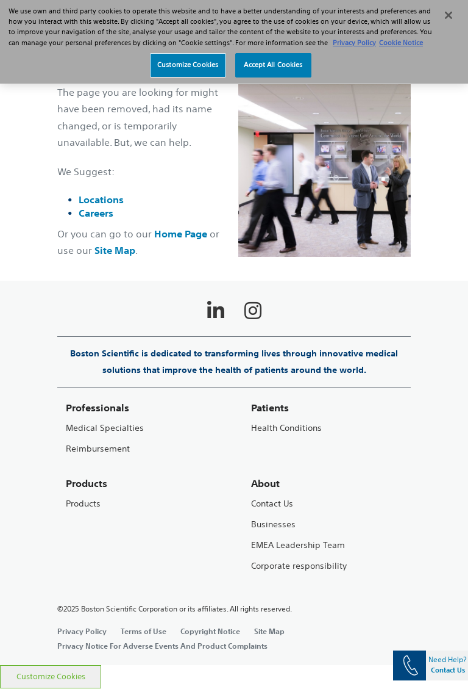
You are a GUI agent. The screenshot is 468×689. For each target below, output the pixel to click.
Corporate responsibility (299, 566)
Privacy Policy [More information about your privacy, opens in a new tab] (354, 35)
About (265, 483)
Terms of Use (143, 631)
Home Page (180, 234)
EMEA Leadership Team (298, 545)
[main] (234, 352)
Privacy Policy (82, 631)
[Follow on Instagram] (253, 311)
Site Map (114, 250)
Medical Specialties (105, 428)
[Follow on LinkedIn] (216, 311)
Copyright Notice (210, 631)
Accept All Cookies (273, 57)
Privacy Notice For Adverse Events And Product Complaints (162, 646)
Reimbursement (98, 449)
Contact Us (272, 504)
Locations (101, 199)
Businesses (273, 524)
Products (83, 504)
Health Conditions (286, 428)
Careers (96, 213)
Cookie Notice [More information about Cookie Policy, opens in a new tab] (401, 35)
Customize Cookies (50, 676)
